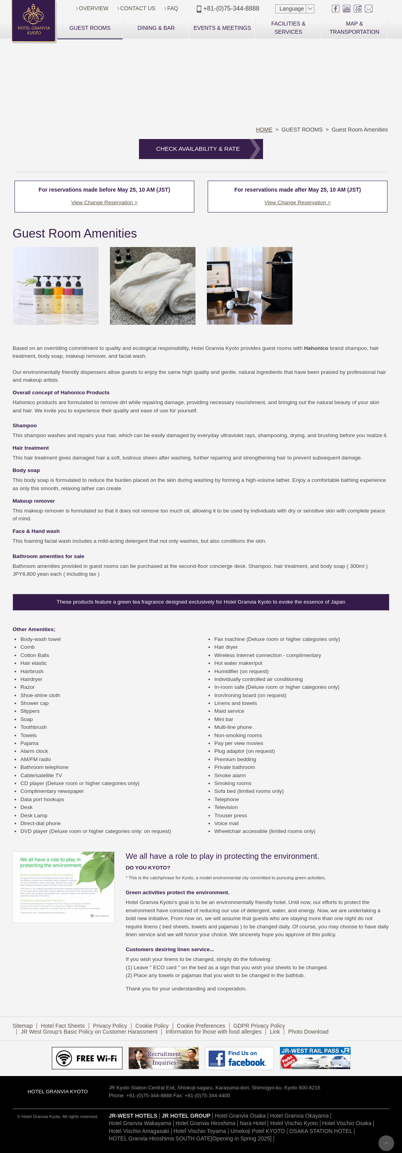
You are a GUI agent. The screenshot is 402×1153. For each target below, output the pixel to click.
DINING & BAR (156, 28)
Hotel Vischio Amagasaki (139, 1132)
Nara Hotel (252, 1125)
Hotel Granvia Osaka (240, 1117)
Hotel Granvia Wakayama (140, 1125)
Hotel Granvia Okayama (299, 1117)
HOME (264, 129)
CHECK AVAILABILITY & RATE (198, 148)
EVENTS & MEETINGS (222, 28)
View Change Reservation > (103, 202)
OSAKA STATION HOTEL (321, 1132)
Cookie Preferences (201, 1027)
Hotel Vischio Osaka (347, 1125)
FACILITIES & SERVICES (288, 27)
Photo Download (308, 1033)
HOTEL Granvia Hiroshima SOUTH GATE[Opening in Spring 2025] (190, 1140)
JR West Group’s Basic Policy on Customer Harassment (89, 1033)
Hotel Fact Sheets (62, 1027)
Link (275, 1033)
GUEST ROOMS (90, 28)
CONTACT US (137, 8)
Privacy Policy (110, 1027)
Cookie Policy (152, 1027)
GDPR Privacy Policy (259, 1027)
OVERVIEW (93, 8)
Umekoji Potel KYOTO (257, 1132)
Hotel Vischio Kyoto (294, 1125)
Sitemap (23, 1027)
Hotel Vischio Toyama (200, 1132)
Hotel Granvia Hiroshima (205, 1125)
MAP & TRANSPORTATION (355, 27)
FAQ (172, 8)
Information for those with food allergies (213, 1033)
